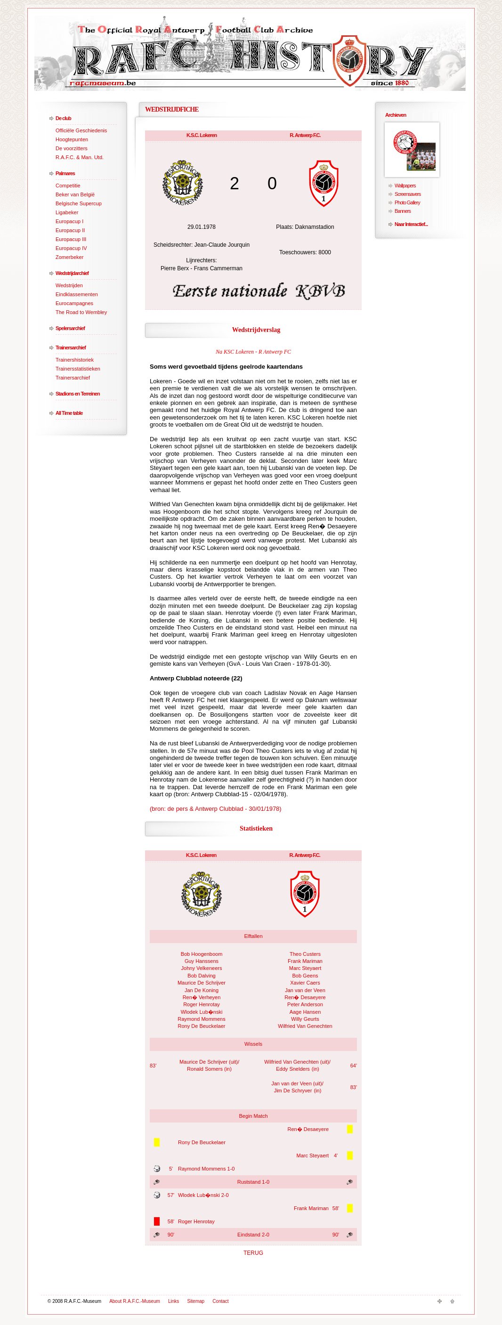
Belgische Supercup (79, 203)
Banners (403, 211)
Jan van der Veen (305, 990)
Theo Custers (305, 954)
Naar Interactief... (411, 224)
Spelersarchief (70, 328)
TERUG (253, 1253)
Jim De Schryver (293, 1090)
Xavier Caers (305, 983)
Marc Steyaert (305, 968)
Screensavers (408, 194)
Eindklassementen (77, 294)
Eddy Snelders (293, 1069)
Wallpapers (405, 185)
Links (173, 1301)
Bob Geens (305, 975)
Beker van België (75, 194)
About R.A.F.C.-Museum (134, 1301)
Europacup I (69, 221)
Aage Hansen (305, 1012)
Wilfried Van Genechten (305, 1026)
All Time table (69, 413)
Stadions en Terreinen (78, 393)
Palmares (65, 173)
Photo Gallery (407, 202)
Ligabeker (67, 212)
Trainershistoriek (75, 360)
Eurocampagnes (74, 303)
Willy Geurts (305, 1019)
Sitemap (195, 1301)
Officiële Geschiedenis (81, 130)
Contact (220, 1301)
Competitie (68, 185)
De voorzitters (72, 148)
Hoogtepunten (72, 139)
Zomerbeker (69, 257)
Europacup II (70, 230)
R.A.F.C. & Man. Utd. (80, 157)
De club (63, 118)
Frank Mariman (305, 961)
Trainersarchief (71, 347)
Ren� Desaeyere (304, 997)
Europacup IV (71, 248)
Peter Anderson (305, 1004)
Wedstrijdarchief (72, 273)
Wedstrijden (69, 285)
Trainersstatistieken (78, 369)
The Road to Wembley (81, 312)
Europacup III (71, 239)
